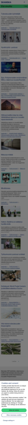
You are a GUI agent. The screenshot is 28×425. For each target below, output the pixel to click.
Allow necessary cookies (13, 415)
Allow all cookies (14, 410)
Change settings (8, 420)
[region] (14, 403)
